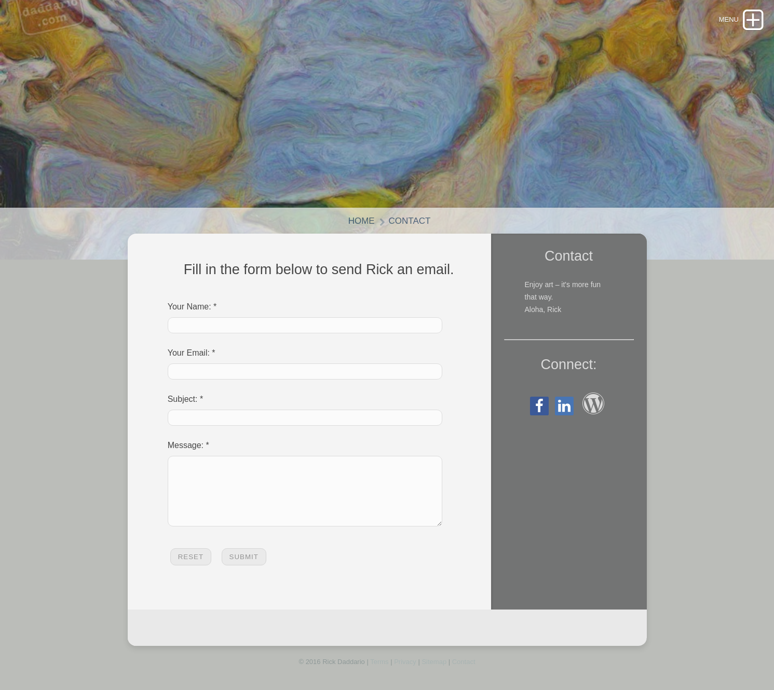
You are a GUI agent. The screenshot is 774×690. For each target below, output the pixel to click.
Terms (379, 674)
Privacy (405, 674)
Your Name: (189, 306)
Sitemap (434, 674)
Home (361, 221)
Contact (410, 221)
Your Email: (189, 352)
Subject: (183, 399)
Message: (185, 445)
